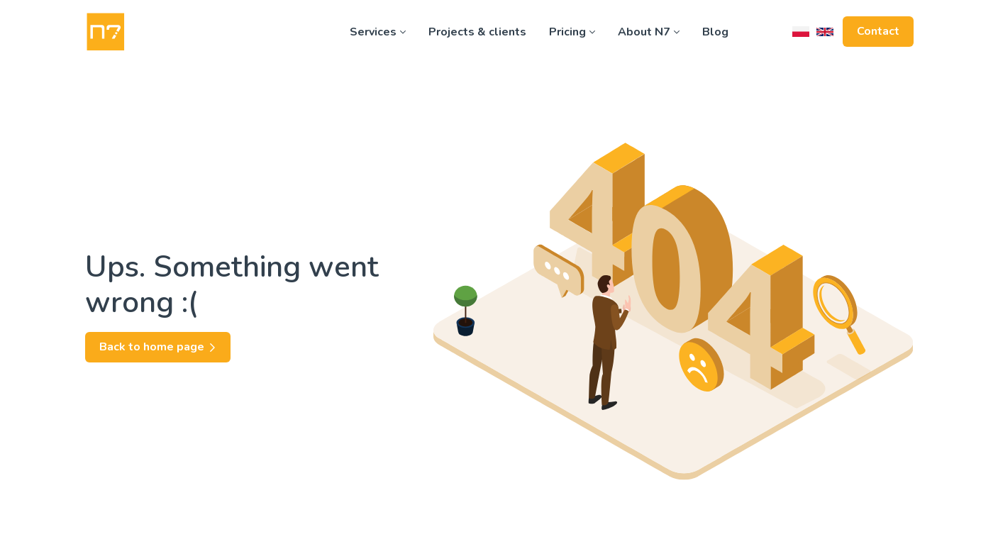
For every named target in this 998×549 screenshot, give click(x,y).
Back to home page (157, 347)
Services (378, 32)
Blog (715, 32)
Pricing (572, 32)
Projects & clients (477, 32)
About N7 (649, 32)
